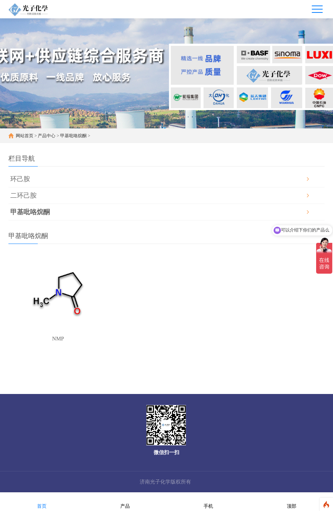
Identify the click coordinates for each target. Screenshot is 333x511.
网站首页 (24, 135)
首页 (42, 501)
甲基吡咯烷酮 (73, 135)
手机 (208, 501)
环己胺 (20, 179)
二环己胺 (23, 195)
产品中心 (46, 135)
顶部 (291, 501)
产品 (125, 501)
